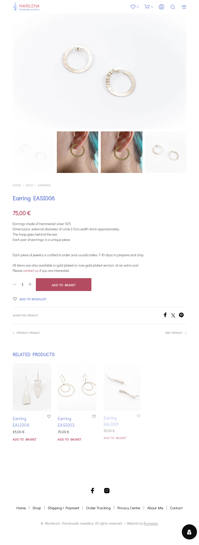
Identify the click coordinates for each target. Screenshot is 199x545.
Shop (29, 185)
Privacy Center (128, 507)
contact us (31, 270)
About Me (155, 507)
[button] (134, 6)
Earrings (44, 185)
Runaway (151, 523)
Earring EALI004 (21, 421)
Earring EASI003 (67, 421)
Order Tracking (98, 507)
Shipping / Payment (63, 507)
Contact (176, 507)
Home (17, 185)
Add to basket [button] (24, 439)
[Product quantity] (22, 284)
